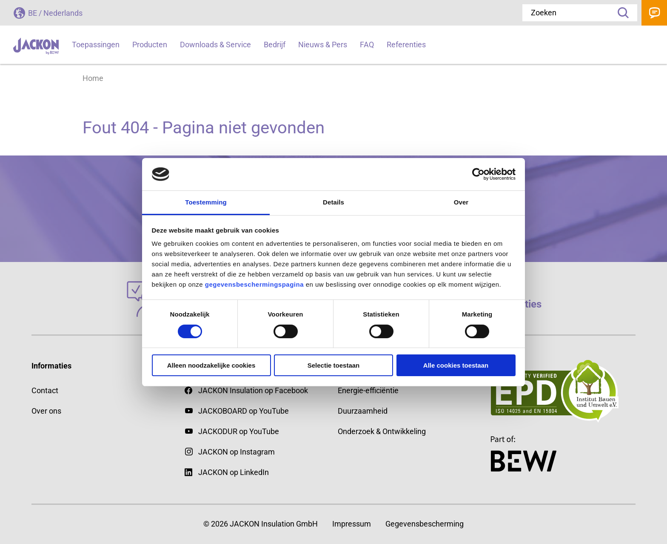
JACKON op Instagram (236, 451)
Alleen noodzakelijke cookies (211, 365)
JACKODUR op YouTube (238, 431)
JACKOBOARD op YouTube (243, 410)
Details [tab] (333, 202)
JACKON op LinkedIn (227, 472)
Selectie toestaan (334, 365)
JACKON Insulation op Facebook (246, 390)
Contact (654, 13)
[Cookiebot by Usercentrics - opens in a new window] (478, 174)
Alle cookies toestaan (455, 365)
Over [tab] (461, 202)
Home (93, 78)
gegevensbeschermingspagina (254, 284)
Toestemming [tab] (206, 202)
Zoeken (620, 12)
